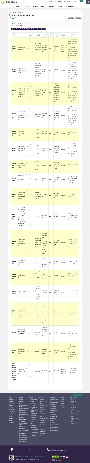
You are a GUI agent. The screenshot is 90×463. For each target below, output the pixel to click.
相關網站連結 (73, 401)
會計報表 (31, 421)
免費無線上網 (43, 431)
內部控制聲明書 (33, 415)
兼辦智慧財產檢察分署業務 (23, 424)
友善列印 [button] (78, 18)
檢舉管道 (52, 422)
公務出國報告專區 (33, 413)
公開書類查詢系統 (74, 413)
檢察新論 (72, 421)
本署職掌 (21, 399)
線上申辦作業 (43, 411)
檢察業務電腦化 (22, 419)
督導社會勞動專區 (23, 437)
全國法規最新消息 (54, 402)
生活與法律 (52, 404)
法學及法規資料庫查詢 (54, 400)
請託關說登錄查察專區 (54, 428)
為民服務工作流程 (43, 405)
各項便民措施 (43, 403)
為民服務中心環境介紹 (44, 426)
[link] (10, 19)
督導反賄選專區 (22, 435)
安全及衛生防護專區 (34, 438)
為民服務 (43, 6)
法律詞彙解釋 (53, 406)
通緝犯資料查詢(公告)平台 (75, 419)
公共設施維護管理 (33, 427)
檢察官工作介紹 (22, 410)
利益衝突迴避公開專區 (54, 424)
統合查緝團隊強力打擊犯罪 (23, 406)
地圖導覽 (11, 418)
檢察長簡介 (11, 399)
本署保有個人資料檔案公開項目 (34, 411)
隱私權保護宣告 (18, 456)
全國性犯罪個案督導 (23, 408)
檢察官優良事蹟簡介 (23, 412)
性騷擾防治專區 (33, 425)
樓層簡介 (11, 420)
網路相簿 (72, 409)
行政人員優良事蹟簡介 (23, 415)
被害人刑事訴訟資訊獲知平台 (75, 415)
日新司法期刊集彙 (54, 430)
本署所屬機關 (12, 414)
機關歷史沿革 (12, 403)
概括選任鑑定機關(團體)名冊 (34, 408)
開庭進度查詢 (43, 413)
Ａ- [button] (78, 1)
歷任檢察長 (11, 401)
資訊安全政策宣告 (25, 456)
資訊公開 (35, 6)
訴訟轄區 (11, 407)
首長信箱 (37, 456)
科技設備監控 (22, 428)
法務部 (64, 1)
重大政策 (11, 405)
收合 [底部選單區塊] (77, 394)
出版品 (31, 423)
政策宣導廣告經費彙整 (34, 430)
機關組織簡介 (12, 409)
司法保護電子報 (53, 416)
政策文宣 (72, 403)
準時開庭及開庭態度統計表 (44, 415)
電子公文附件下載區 (75, 411)
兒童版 (59, 1)
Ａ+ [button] (84, 1)
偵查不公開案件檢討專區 (34, 433)
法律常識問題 (53, 408)
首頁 (10, 12)
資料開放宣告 (42, 456)
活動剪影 (11, 413)
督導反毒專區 (22, 433)
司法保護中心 (43, 435)
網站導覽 (50, 1)
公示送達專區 (32, 405)
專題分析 (62, 405)
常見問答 (74, 1)
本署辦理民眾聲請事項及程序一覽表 (23, 15)
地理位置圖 (18, 450)
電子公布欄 (32, 401)
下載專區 (72, 405)
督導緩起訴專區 (22, 441)
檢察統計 (62, 401)
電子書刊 (62, 407)
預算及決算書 (32, 419)
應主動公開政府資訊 (34, 399)
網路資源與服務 (69, 6)
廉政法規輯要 (53, 418)
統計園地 (60, 6)
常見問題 (52, 412)
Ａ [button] (81, 1)
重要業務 (27, 6)
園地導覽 (62, 399)
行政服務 (62, 403)
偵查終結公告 (22, 426)
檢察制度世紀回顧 (43, 401)
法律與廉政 (51, 6)
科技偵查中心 (22, 417)
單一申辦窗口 (32, 456)
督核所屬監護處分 (23, 439)
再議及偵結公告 (33, 403)
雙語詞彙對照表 (33, 417)
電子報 (20, 403)
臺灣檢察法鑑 (73, 423)
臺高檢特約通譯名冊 (44, 418)
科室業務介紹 (12, 411)
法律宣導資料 (53, 414)
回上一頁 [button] (72, 18)
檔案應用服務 (43, 422)
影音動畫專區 (73, 407)
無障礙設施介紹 (43, 433)
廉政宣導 (52, 420)
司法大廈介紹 (43, 424)
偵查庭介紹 (42, 429)
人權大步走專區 (53, 410)
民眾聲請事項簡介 (21, 12)
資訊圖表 (72, 399)
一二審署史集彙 (12, 422)
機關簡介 (18, 6)
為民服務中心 (43, 399)
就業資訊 (42, 420)
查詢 (88, 2)
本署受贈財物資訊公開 (34, 436)
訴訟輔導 (42, 407)
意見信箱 (68, 1)
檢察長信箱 (11, 416)
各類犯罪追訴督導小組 (23, 431)
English (55, 1)
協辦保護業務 (22, 421)
